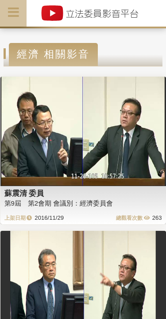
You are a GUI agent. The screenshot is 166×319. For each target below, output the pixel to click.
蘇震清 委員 (24, 193)
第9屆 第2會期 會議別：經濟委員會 (58, 203)
